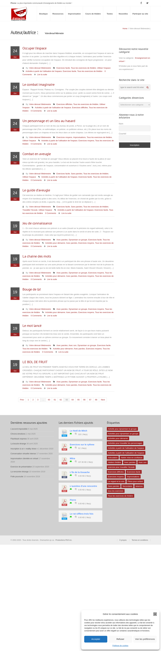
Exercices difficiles (64, 104)
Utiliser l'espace (104, 68)
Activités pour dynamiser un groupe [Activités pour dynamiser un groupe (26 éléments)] (123, 434)
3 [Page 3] (37, 400)
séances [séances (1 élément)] (139, 486)
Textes (110, 14)
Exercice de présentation (21, 467)
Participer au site (140, 14)
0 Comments (36, 111)
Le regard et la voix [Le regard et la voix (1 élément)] (116, 481)
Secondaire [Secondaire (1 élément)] (127, 486)
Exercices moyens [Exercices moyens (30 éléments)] (116, 477)
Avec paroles (62, 240)
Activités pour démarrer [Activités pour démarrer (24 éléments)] (118, 438)
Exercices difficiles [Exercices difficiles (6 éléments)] (116, 472)
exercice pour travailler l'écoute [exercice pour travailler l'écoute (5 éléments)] (121, 467)
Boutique (43, 14)
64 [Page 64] (73, 400)
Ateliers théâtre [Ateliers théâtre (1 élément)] (114, 462)
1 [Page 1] (28, 400)
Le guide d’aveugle (36, 190)
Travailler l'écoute (29, 210)
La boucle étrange (18, 443)
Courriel (122, 133)
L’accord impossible (19, 429)
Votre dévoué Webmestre (40, 68)
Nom (121, 123)
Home (125, 29)
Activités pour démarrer (55, 243)
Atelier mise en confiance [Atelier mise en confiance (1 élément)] (131, 457)
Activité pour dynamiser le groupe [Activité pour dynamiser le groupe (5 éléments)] (122, 429)
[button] (155, 614)
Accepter (95, 639)
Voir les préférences (145, 639)
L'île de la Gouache (80, 472)
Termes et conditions (140, 540)
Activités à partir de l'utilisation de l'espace (44, 71)
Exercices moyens (64, 137)
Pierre (73, 500)
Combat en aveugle (36, 154)
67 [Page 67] (90, 400)
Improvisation (74, 14)
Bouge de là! (31, 289)
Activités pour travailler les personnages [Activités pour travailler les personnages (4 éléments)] (125, 443)
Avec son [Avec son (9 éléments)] (142, 462)
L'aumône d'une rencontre (83, 486)
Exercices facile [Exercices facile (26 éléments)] (133, 472)
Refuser (120, 639)
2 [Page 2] (33, 400)
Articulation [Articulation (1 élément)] (113, 457)
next (103, 400)
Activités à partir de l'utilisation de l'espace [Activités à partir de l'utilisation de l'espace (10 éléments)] (126, 448)
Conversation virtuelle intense (23, 453)
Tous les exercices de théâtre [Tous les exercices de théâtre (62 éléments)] (120, 496)
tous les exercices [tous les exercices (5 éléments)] (115, 491)
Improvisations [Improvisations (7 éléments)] (133, 477)
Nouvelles (123, 14)
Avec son (72, 345)
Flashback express (19, 439)
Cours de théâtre (93, 14)
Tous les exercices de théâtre (83, 68)
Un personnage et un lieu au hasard (48, 120)
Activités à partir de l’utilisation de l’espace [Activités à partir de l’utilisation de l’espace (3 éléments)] (126, 453)
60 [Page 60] (49, 400)
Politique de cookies (120, 646)
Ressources (58, 14)
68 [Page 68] (96, 400)
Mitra (72, 458)
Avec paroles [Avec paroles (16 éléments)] (129, 462)
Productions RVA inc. (64, 540)
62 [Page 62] (61, 400)
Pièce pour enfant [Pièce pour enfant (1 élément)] (135, 481)
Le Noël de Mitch (78, 431)
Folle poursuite (17, 476)
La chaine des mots (36, 256)
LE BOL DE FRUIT (35, 362)
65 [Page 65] (78, 400)
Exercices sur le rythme (82, 444)
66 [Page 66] (84, 400)
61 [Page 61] (55, 400)
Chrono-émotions (18, 434)
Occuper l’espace (34, 48)
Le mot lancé (31, 325)
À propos (123, 540)
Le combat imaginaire (38, 84)
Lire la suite (42, 74)
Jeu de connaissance (37, 223)
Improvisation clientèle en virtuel (24, 458)
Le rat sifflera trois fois (81, 514)
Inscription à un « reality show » (24, 449)
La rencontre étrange (20, 471)
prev (22, 400)
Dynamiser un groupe (78, 240)
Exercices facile (63, 68)
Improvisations (79, 137)
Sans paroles (76, 173)
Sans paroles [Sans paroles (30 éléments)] (113, 486)
